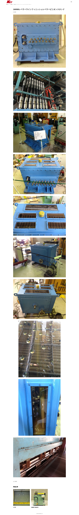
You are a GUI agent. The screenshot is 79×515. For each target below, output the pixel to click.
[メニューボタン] (71, 2)
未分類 (16, 481)
